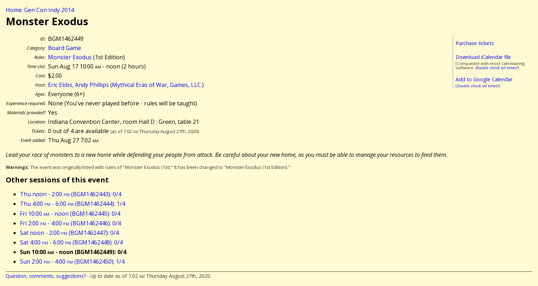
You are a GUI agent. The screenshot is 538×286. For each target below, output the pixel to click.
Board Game (64, 48)
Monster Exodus (70, 57)
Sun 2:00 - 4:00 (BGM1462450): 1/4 (72, 261)
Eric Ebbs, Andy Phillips (78, 85)
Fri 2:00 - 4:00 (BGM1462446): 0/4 (70, 223)
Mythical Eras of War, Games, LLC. (157, 85)
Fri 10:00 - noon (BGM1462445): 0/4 (70, 214)
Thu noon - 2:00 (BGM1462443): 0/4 (70, 194)
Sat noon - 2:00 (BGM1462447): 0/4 (69, 233)
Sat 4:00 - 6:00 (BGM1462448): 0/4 (71, 242)
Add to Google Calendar (484, 79)
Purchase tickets (475, 43)
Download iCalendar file (483, 57)
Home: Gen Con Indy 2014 (40, 10)
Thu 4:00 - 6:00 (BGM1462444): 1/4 (72, 204)
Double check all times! (496, 67)
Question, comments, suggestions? (46, 276)
